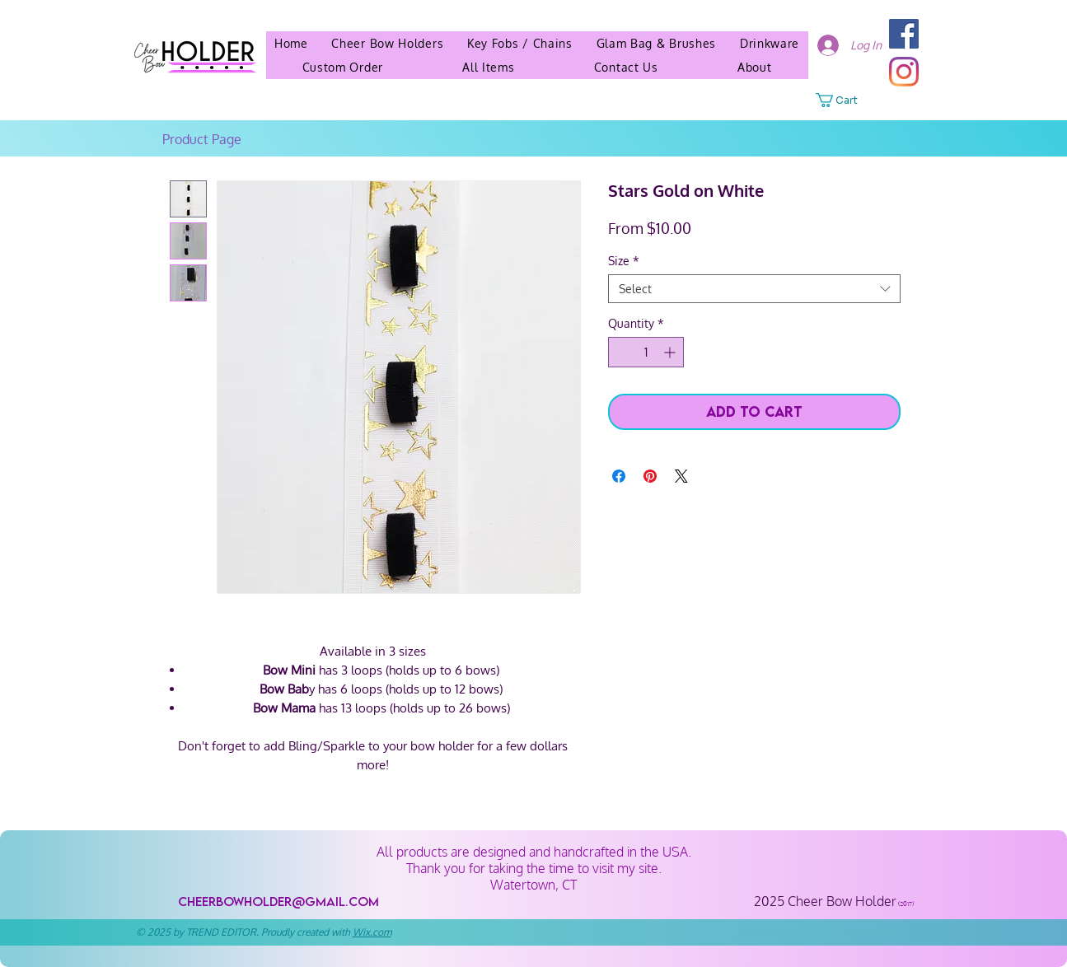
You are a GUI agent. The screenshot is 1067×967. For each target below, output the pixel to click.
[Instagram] (904, 71)
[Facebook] (904, 34)
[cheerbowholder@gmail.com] (279, 901)
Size (623, 261)
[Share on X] (681, 476)
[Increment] (671, 352)
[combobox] (754, 288)
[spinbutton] (646, 352)
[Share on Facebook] (619, 476)
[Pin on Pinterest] (650, 476)
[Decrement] (621, 352)
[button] (754, 67)
